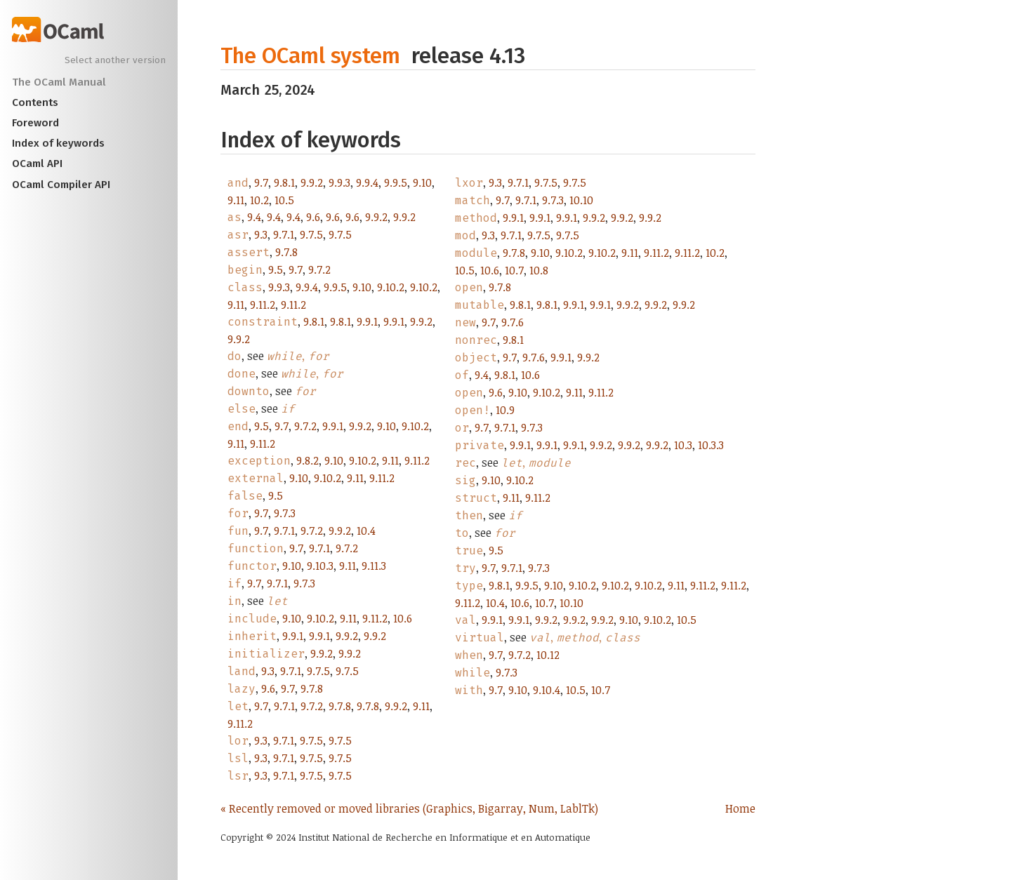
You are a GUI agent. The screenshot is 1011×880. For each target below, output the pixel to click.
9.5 (275, 269)
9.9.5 (395, 182)
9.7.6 (512, 322)
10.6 (402, 618)
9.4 (254, 217)
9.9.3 (339, 182)
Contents (35, 102)
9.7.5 (311, 234)
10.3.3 (711, 445)
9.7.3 (285, 513)
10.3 (683, 445)
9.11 (235, 200)
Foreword (35, 122)
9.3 (260, 234)
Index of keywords (58, 143)
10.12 (548, 654)
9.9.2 (311, 182)
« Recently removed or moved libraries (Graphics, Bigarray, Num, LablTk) (409, 808)
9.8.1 (284, 182)
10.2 (259, 200)
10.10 (581, 200)
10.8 (538, 270)
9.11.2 (262, 304)
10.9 (505, 410)
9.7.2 (319, 269)
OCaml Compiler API (61, 184)
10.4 (366, 530)
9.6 (313, 217)
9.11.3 (374, 565)
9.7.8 (286, 252)
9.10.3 (320, 565)
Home (740, 808)
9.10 (422, 182)
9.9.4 (367, 182)
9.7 (261, 182)
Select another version (115, 60)
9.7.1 (283, 234)
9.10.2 (390, 287)
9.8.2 (307, 460)
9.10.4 (546, 690)
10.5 (284, 200)
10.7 (514, 270)
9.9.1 (367, 321)
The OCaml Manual (59, 82)
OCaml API (37, 163)
